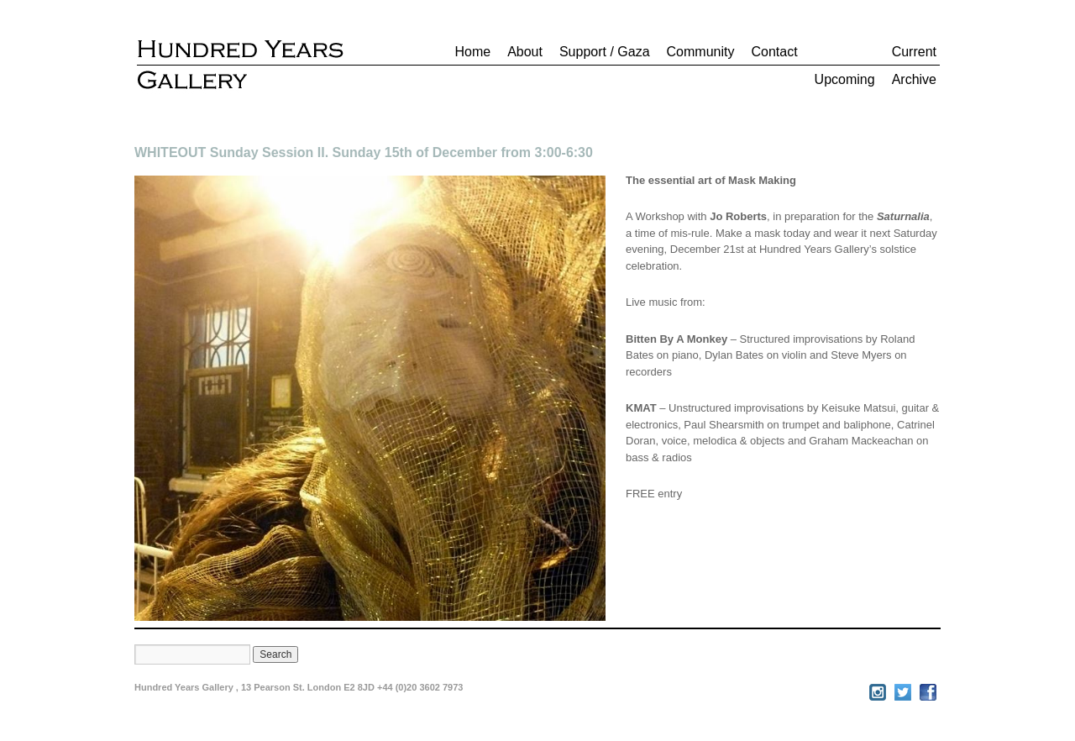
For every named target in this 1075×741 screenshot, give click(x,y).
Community (701, 52)
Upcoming (845, 79)
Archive (914, 79)
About (525, 52)
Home (472, 52)
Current (914, 52)
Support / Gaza (604, 52)
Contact (774, 52)
